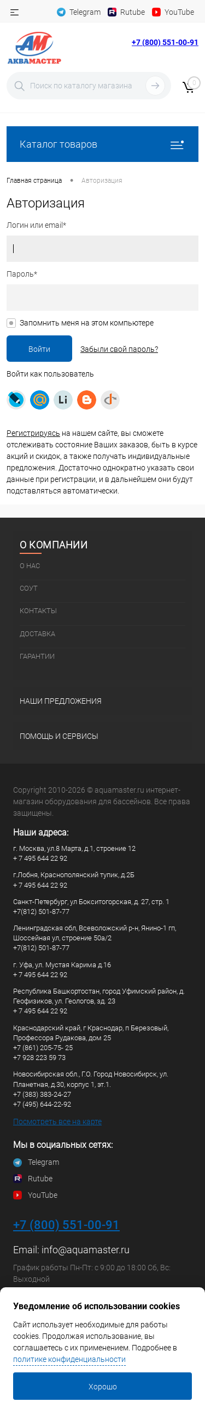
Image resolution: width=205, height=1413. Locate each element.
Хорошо (103, 1386)
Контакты (38, 611)
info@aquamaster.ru (86, 1249)
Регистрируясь (33, 433)
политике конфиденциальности (69, 1359)
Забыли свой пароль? (119, 349)
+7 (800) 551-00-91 (165, 42)
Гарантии (37, 656)
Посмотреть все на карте (57, 1121)
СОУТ (29, 588)
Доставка (37, 634)
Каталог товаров (102, 144)
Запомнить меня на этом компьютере (87, 322)
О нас (30, 566)
